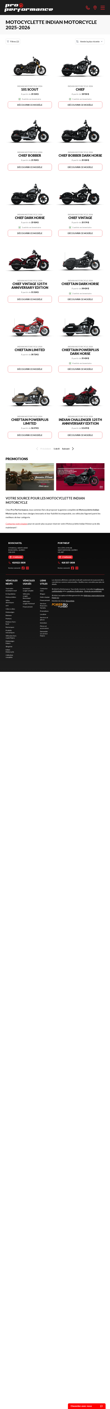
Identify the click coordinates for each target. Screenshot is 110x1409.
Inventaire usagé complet (28, 589)
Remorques (10, 627)
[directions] (95, 7)
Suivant (68, 448)
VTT (7, 606)
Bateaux (9, 615)
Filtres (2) (13, 41)
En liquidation (10, 594)
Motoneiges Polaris (10, 642)
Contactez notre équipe (16, 523)
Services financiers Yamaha (43, 606)
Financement (28, 607)
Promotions (44, 611)
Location (43, 614)
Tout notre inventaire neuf (11, 589)
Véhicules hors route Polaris (11, 637)
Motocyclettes (11, 597)
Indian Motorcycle (10, 651)
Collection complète (9, 656)
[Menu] (103, 7)
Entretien (43, 623)
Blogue (42, 594)
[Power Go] (78, 605)
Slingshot (9, 646)
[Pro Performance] (28, 7)
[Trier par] (89, 41)
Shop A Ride (70, 601)
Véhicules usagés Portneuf (29, 602)
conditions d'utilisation (75, 591)
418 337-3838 (66, 562)
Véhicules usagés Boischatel (26, 596)
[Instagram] (27, 568)
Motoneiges (10, 612)
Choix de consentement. (93, 591)
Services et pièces (44, 618)
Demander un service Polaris (44, 633)
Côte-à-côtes (10, 609)
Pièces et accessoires (44, 627)
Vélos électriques (10, 601)
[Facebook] (23, 568)
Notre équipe (45, 597)
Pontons (9, 619)
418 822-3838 (16, 562)
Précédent (43, 448)
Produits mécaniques (10, 631)
